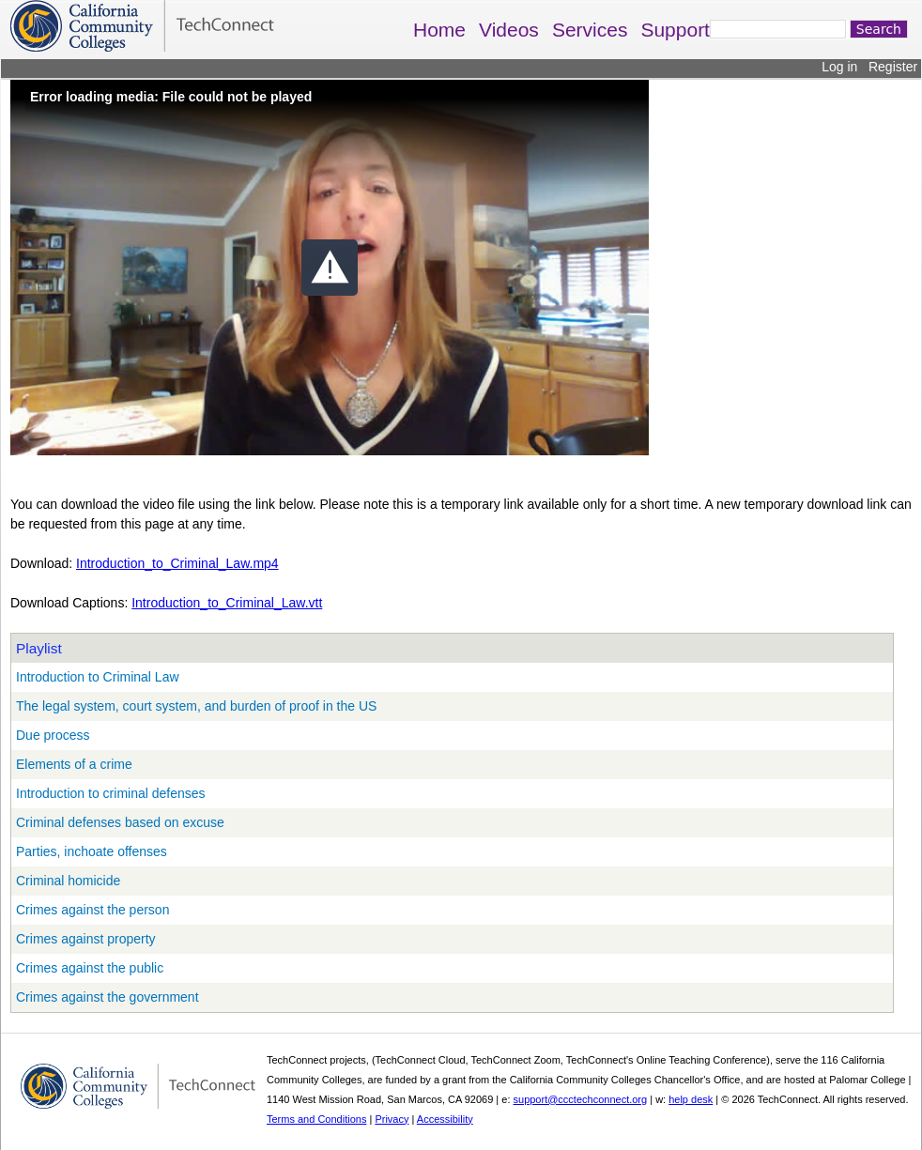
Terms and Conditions (316, 1119)
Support (675, 29)
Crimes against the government (107, 996)
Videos (509, 29)
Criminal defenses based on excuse (120, 822)
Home (439, 29)
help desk (690, 1099)
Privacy (391, 1119)
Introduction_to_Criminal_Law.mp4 (177, 563)
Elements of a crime (74, 764)
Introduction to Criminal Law (97, 676)
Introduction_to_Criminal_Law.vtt (226, 602)
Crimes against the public (89, 967)
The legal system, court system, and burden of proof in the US (196, 705)
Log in (839, 66)
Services (590, 29)
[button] (329, 267)
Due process (53, 735)
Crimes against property (86, 938)
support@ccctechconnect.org (581, 1099)
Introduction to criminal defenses (111, 793)
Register (892, 66)
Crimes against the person (92, 909)
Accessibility (445, 1119)
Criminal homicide (68, 880)
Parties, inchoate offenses (91, 851)
